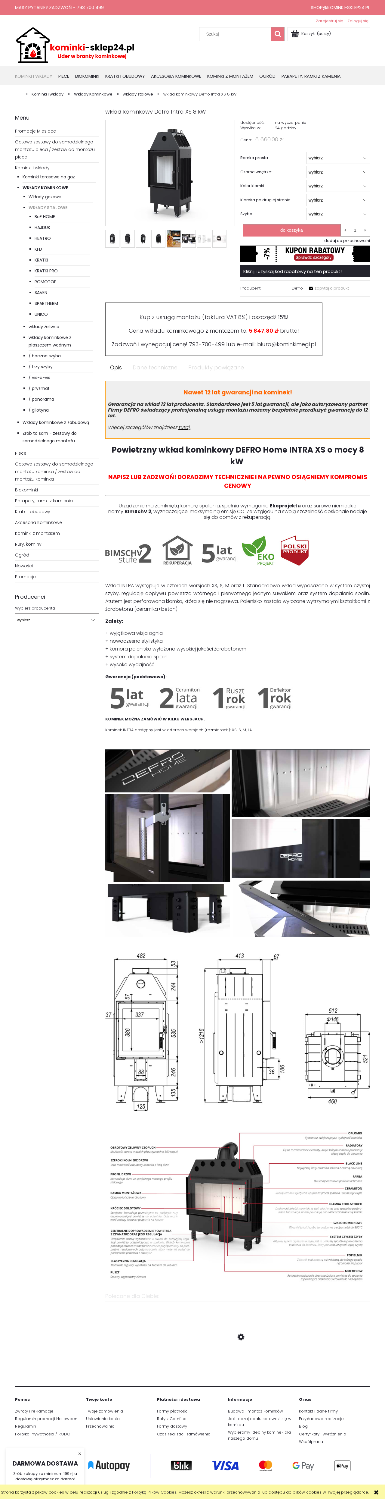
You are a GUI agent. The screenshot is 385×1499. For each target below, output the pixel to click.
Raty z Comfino (171, 1419)
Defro (297, 288)
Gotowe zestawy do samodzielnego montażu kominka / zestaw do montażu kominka (54, 471)
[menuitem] (36, 77)
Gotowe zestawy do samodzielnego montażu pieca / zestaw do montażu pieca (55, 149)
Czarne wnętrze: (256, 172)
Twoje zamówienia (104, 1411)
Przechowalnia (100, 1426)
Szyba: (246, 214)
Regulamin (25, 1426)
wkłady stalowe (48, 208)
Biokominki (26, 490)
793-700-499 (207, 344)
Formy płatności (172, 1411)
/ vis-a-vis (39, 378)
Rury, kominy (28, 544)
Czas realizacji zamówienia (184, 1434)
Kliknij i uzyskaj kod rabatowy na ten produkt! (292, 271)
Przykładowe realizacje (321, 1419)
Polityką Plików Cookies (154, 1492)
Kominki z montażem (37, 533)
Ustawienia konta (103, 1419)
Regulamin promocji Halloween (46, 1419)
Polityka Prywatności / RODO (42, 1434)
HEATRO (43, 238)
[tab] (116, 367)
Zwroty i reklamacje (34, 1411)
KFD (38, 249)
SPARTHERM (46, 303)
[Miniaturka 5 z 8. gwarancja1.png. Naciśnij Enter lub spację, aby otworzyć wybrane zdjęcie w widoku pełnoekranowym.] (173, 238)
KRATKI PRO (46, 271)
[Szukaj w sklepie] (236, 34)
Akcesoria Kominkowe (38, 522)
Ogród (22, 555)
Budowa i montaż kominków (255, 1411)
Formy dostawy (172, 1426)
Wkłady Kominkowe (45, 188)
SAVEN (41, 293)
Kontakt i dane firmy (318, 1411)
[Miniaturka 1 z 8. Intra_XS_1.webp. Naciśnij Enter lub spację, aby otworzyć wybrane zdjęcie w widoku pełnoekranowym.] (112, 238)
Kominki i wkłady (32, 168)
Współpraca (311, 1441)
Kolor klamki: (252, 186)
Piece (20, 453)
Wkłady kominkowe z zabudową (56, 422)
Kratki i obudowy (32, 512)
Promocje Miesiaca (35, 131)
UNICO (41, 314)
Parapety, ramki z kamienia (44, 501)
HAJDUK (42, 227)
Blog (303, 1426)
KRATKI (41, 260)
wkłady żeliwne (44, 327)
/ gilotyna (39, 410)
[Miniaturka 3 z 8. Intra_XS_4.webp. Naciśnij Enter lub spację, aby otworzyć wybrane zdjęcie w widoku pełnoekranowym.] (143, 238)
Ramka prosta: (254, 158)
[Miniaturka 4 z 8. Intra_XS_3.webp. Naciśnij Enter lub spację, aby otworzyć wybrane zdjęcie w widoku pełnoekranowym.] (158, 238)
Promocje (25, 577)
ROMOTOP (46, 282)
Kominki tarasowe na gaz (49, 177)
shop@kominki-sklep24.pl (340, 7)
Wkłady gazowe (45, 197)
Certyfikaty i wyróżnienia (322, 1434)
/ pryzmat (39, 388)
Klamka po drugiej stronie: (265, 200)
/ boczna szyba (45, 356)
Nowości (24, 566)
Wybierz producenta (35, 608)
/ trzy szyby (41, 367)
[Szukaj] (278, 34)
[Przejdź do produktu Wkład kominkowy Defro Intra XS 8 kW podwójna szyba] (237, 1366)
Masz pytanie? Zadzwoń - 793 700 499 (59, 7)
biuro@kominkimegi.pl (286, 344)
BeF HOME (45, 217)
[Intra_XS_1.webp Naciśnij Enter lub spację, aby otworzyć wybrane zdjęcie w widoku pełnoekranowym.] (170, 173)
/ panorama (41, 399)
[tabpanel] (237, 834)
